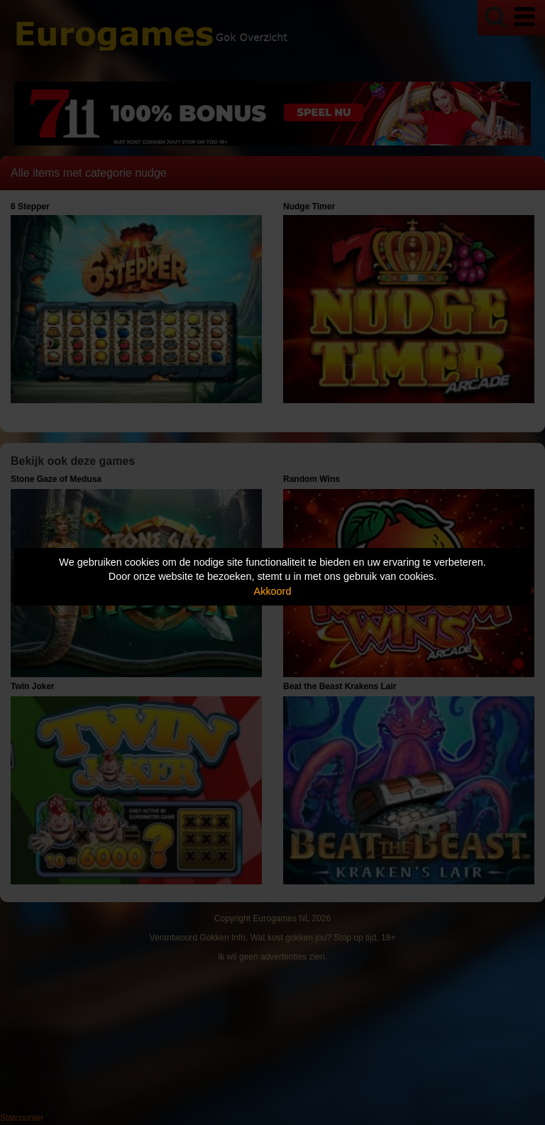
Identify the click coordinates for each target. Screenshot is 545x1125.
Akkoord (273, 591)
